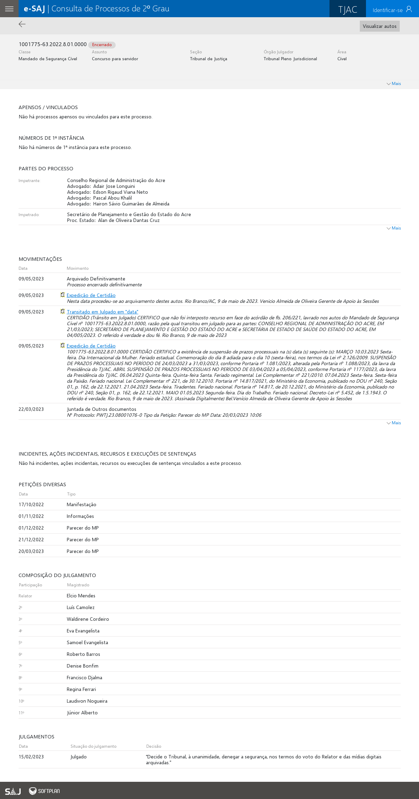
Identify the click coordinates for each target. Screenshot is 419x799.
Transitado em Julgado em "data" (102, 312)
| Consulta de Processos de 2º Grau (96, 8)
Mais (394, 228)
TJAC (347, 9)
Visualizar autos (380, 26)
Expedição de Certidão (91, 295)
